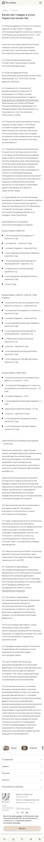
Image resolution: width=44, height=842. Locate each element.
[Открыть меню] (40, 2)
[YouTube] (27, 812)
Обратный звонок (23, 808)
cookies (19, 816)
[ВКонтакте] (17, 812)
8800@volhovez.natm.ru (25, 802)
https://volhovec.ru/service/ (13, 590)
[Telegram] (22, 812)
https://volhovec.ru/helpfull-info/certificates (20, 100)
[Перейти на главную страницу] (9, 2)
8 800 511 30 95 (22, 797)
